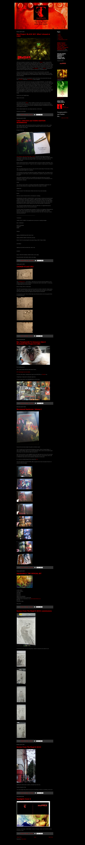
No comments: (31, 260)
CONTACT (60, 36)
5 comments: (31, 833)
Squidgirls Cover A (24, 799)
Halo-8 (41, 62)
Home (35, 837)
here (37, 459)
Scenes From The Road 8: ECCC (29, 747)
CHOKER (20, 79)
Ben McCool (29, 79)
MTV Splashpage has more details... (24, 371)
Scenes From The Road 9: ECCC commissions (34, 611)
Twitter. (58, 45)
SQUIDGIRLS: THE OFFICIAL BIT (29, 573)
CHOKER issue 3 (21, 281)
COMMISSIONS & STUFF (62, 39)
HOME (59, 34)
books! (62, 45)
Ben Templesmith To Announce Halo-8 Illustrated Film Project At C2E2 (31, 343)
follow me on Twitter (64, 117)
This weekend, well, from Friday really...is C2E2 (26, 156)
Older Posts (51, 837)
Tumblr (65, 45)
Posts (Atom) (23, 839)
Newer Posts (19, 837)
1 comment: (31, 114)
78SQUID (59, 42)
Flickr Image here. (60, 78)
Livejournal (59, 46)
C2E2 (27, 102)
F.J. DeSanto (35, 68)
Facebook (63, 42)
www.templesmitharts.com (35, 598)
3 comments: (31, 567)
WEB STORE (60, 38)
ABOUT (59, 35)
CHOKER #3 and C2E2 (25, 267)
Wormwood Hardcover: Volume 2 (29, 409)
